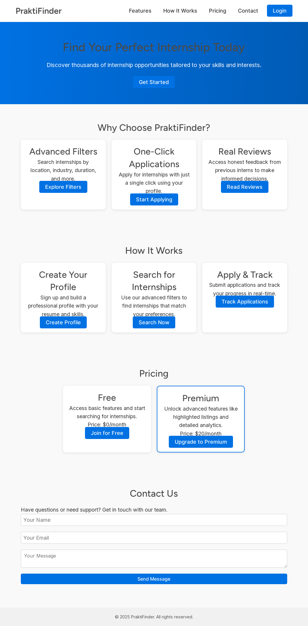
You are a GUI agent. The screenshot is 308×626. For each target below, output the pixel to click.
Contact (248, 11)
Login (280, 11)
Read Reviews (245, 187)
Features (140, 11)
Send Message (153, 579)
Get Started (154, 82)
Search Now (154, 322)
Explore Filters (63, 187)
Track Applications (245, 302)
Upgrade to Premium (201, 442)
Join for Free (107, 433)
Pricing (217, 11)
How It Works (180, 11)
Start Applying (154, 199)
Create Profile (63, 322)
